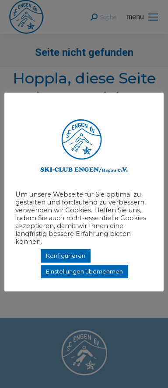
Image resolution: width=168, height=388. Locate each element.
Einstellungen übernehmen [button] (84, 271)
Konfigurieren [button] (65, 255)
